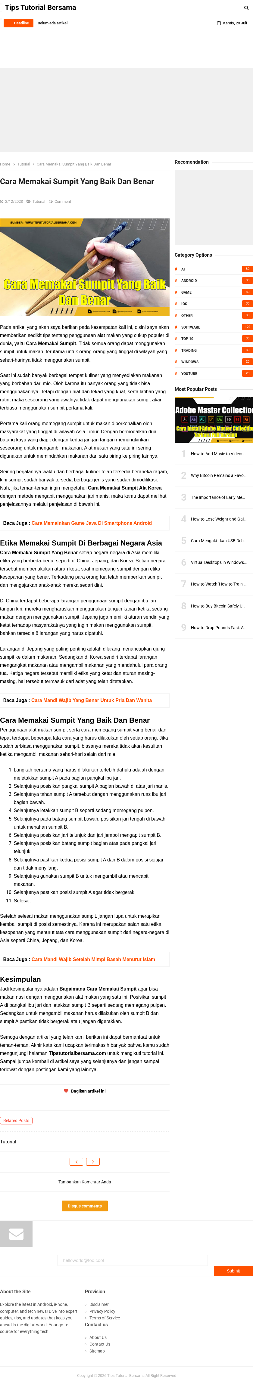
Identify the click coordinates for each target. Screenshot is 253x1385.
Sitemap (97, 1351)
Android (189, 281)
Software (190, 327)
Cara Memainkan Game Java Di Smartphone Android (92, 523)
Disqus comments (85, 1206)
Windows (189, 362)
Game (186, 292)
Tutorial (39, 201)
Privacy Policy (102, 1311)
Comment (63, 201)
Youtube (189, 374)
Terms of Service (104, 1317)
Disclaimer (99, 1304)
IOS (184, 304)
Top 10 (187, 339)
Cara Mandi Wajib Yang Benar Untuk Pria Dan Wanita (91, 700)
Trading (189, 350)
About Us (98, 1337)
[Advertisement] (126, 110)
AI (183, 269)
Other (187, 316)
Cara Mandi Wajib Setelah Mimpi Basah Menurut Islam (93, 959)
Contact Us (99, 1344)
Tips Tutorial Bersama (126, 1375)
